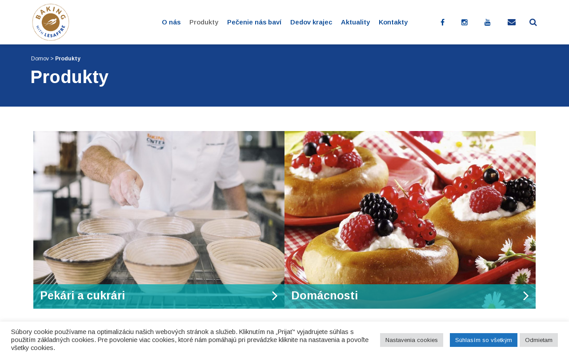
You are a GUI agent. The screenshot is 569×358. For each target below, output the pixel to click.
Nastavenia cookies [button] (411, 340)
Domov (40, 59)
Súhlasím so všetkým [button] (483, 340)
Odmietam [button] (539, 340)
